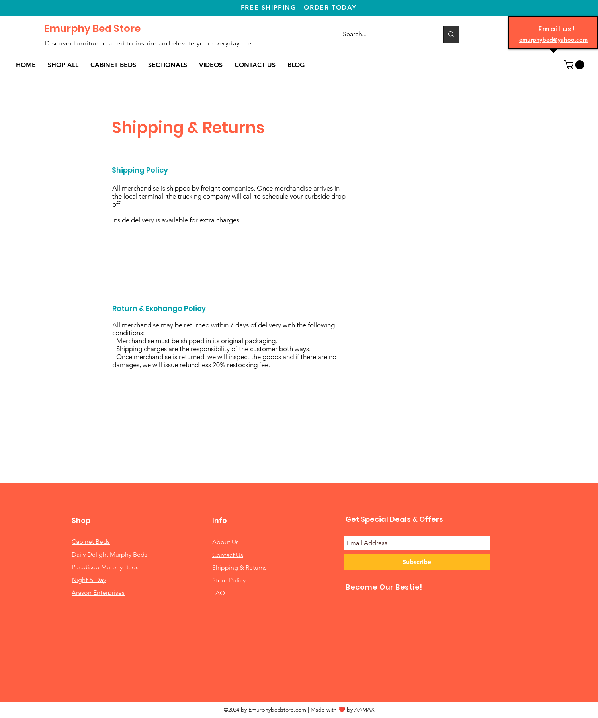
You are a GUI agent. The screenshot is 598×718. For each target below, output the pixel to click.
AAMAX (364, 709)
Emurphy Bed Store (92, 28)
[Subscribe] (417, 562)
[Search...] (384, 34)
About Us (225, 542)
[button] (113, 65)
